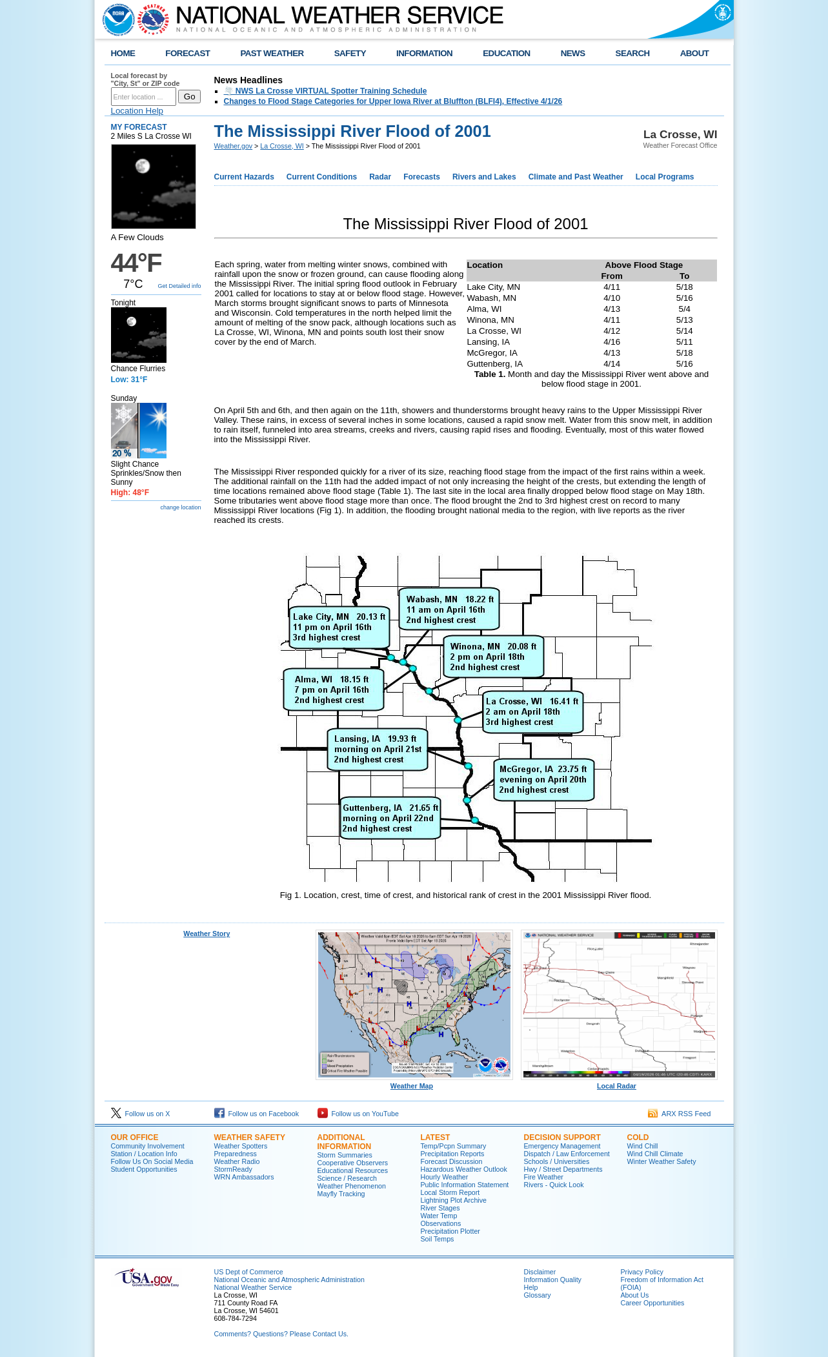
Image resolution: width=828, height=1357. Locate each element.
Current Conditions (322, 176)
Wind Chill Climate (655, 1154)
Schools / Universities (557, 1161)
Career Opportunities (653, 1303)
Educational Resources (353, 1170)
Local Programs (665, 176)
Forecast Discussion (452, 1161)
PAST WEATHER (271, 53)
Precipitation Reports (453, 1154)
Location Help (137, 111)
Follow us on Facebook (256, 1113)
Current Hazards (244, 176)
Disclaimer (540, 1272)
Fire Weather (543, 1177)
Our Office (135, 1137)
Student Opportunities (144, 1169)
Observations (441, 1223)
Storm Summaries (345, 1155)
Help (531, 1287)
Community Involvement (148, 1146)
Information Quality (552, 1279)
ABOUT (694, 53)
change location (180, 507)
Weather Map (414, 1083)
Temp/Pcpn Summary (454, 1146)
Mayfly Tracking (341, 1194)
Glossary (537, 1295)
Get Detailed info (179, 286)
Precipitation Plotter (450, 1231)
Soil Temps (437, 1239)
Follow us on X (140, 1113)
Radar (380, 176)
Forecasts (421, 176)
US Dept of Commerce (248, 1272)
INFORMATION (424, 53)
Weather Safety (249, 1137)
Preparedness (235, 1154)
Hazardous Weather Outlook (464, 1169)
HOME (123, 53)
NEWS (573, 53)
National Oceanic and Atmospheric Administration (289, 1279)
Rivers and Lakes (484, 176)
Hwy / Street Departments (563, 1169)
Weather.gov (233, 146)
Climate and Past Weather (576, 176)
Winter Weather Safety (661, 1161)
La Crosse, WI (282, 146)
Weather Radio (237, 1161)
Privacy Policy (642, 1272)
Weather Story (206, 933)
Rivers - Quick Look (554, 1185)
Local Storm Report (450, 1192)
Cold (638, 1137)
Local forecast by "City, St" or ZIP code (145, 79)
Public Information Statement (465, 1185)
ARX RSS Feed (679, 1113)
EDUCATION (506, 53)
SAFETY (350, 53)
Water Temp (439, 1215)
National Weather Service (253, 1287)
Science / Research (347, 1178)
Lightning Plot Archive (454, 1200)
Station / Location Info (144, 1154)
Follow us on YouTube (358, 1113)
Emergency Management (562, 1146)
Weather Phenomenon (352, 1186)
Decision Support (562, 1137)
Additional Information (345, 1142)
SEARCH (633, 53)
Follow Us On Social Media (152, 1161)
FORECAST (187, 53)
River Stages (440, 1208)
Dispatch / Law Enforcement (567, 1154)
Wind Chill (642, 1146)
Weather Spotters (241, 1146)
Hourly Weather (445, 1177)
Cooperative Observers (353, 1163)
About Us (635, 1295)
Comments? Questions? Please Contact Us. (281, 1334)
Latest (435, 1137)
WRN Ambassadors (244, 1177)
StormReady (233, 1169)
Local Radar (619, 1083)
